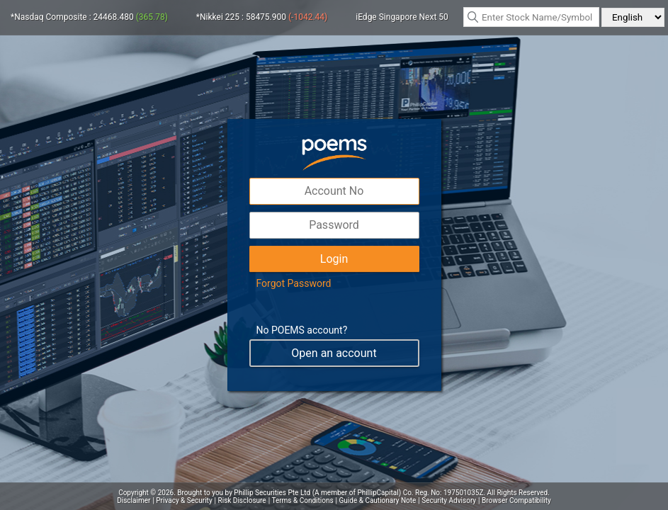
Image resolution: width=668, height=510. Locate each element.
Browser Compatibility (516, 500)
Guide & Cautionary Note (378, 500)
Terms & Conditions (302, 500)
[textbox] (531, 17)
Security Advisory (448, 500)
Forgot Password (294, 283)
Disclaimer (133, 500)
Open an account (333, 353)
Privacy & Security (184, 500)
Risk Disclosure (242, 500)
